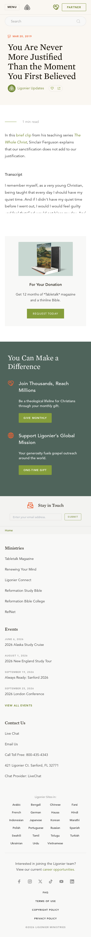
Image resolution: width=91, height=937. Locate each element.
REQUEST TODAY (45, 313)
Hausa (55, 812)
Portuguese (35, 828)
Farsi (75, 804)
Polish (16, 828)
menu (12, 7)
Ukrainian (16, 843)
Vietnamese (55, 843)
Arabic (16, 804)
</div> (45, 190)
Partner (74, 7)
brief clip (23, 135)
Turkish (74, 835)
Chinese (55, 804)
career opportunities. (59, 869)
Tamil (36, 835)
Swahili (16, 835)
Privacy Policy (45, 918)
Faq (46, 892)
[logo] (27, 7)
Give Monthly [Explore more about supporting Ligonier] (35, 418)
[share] (58, 88)
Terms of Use (45, 901)
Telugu (55, 835)
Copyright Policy (45, 909)
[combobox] (39, 21)
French (16, 812)
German (36, 812)
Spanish (75, 828)
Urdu (36, 843)
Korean (55, 820)
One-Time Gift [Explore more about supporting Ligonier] (35, 470)
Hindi (74, 812)
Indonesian (16, 820)
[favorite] (53, 88)
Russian (55, 828)
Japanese (36, 820)
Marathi (75, 820)
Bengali (36, 804)
